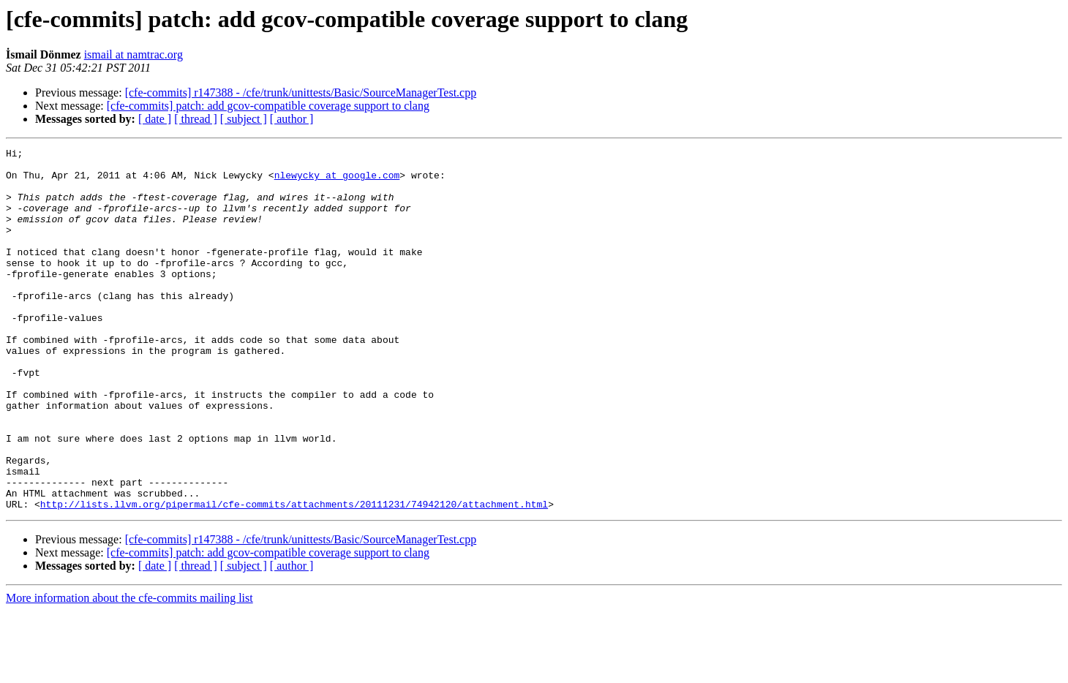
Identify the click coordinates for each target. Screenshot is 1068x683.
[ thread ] (195, 119)
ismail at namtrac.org (133, 54)
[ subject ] (243, 119)
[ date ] (154, 119)
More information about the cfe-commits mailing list (129, 670)
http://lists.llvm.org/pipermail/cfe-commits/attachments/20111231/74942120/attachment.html (294, 576)
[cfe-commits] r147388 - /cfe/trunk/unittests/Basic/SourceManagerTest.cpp (301, 92)
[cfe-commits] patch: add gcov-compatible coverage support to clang (268, 105)
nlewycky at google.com (337, 181)
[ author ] (292, 119)
